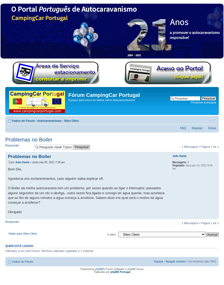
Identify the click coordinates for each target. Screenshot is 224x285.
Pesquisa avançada (203, 102)
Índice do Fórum (23, 120)
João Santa (22, 162)
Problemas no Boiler (28, 139)
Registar (197, 128)
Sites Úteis (71, 120)
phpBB (99, 269)
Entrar (212, 128)
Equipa (158, 261)
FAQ (183, 128)
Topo (214, 216)
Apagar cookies (175, 261)
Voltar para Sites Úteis (22, 233)
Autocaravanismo (49, 120)
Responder (18, 147)
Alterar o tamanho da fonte (212, 119)
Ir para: (111, 234)
